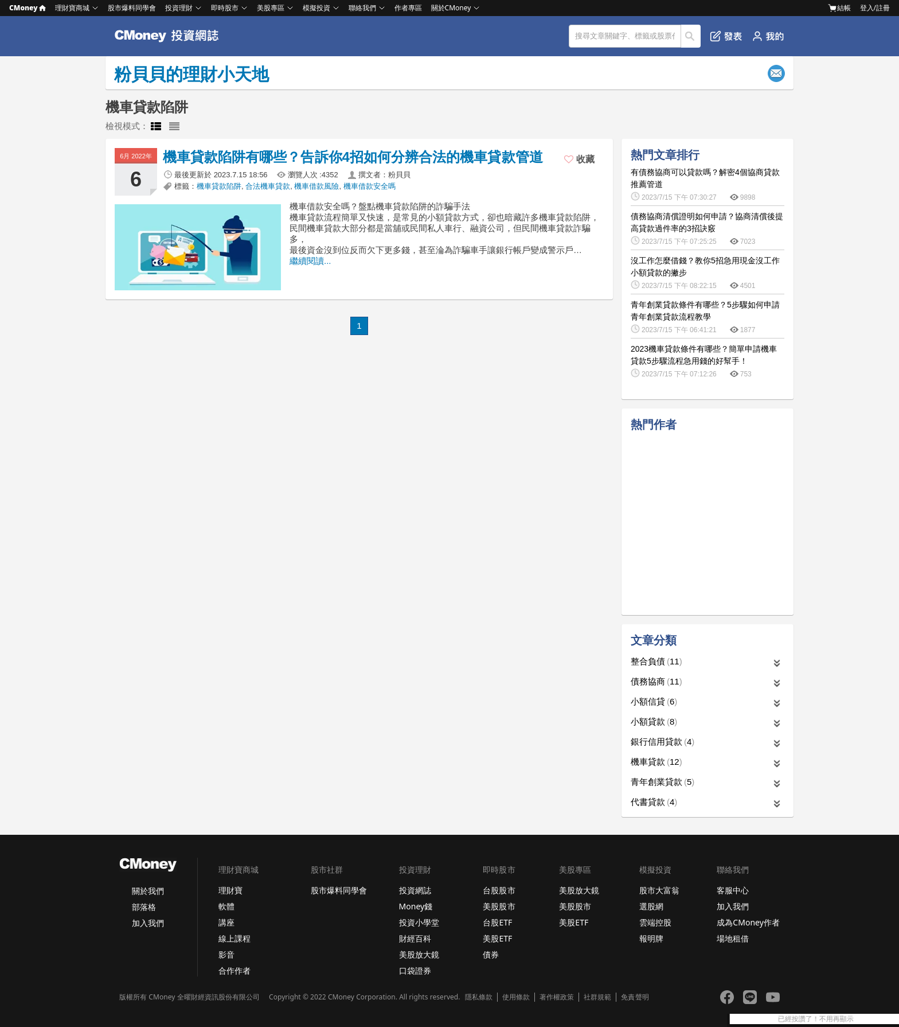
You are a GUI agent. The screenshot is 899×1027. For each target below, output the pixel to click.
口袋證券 (415, 970)
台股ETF (497, 922)
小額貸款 (654, 721)
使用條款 (516, 997)
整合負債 (656, 661)
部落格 (144, 906)
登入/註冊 (875, 8)
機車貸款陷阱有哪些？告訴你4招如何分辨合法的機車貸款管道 (353, 157)
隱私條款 (479, 997)
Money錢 (416, 906)
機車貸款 (656, 762)
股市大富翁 (659, 890)
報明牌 (651, 938)
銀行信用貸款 (662, 741)
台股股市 (499, 890)
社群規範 (597, 997)
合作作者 (234, 970)
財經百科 (415, 938)
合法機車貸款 (267, 186)
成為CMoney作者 (748, 922)
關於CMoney (451, 8)
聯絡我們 (362, 8)
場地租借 (733, 938)
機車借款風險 (316, 186)
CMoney (27, 8)
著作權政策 (557, 997)
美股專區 (270, 8)
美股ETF (497, 938)
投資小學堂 (419, 922)
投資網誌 (415, 890)
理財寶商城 (72, 8)
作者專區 (408, 8)
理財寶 (230, 890)
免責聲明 (634, 997)
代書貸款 (654, 802)
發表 (726, 36)
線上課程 (234, 938)
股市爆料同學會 (132, 8)
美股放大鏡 (419, 954)
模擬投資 (316, 8)
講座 (226, 922)
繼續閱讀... (310, 261)
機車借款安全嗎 (369, 186)
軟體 (226, 906)
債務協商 (656, 681)
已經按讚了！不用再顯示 (850, 1019)
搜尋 (691, 36)
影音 (226, 954)
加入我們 (148, 922)
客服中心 (733, 890)
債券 (491, 954)
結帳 (839, 8)
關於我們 (148, 890)
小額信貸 (654, 701)
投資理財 (179, 8)
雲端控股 (655, 922)
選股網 (651, 906)
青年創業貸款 (662, 782)
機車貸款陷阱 (219, 186)
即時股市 (225, 8)
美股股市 (499, 906)
